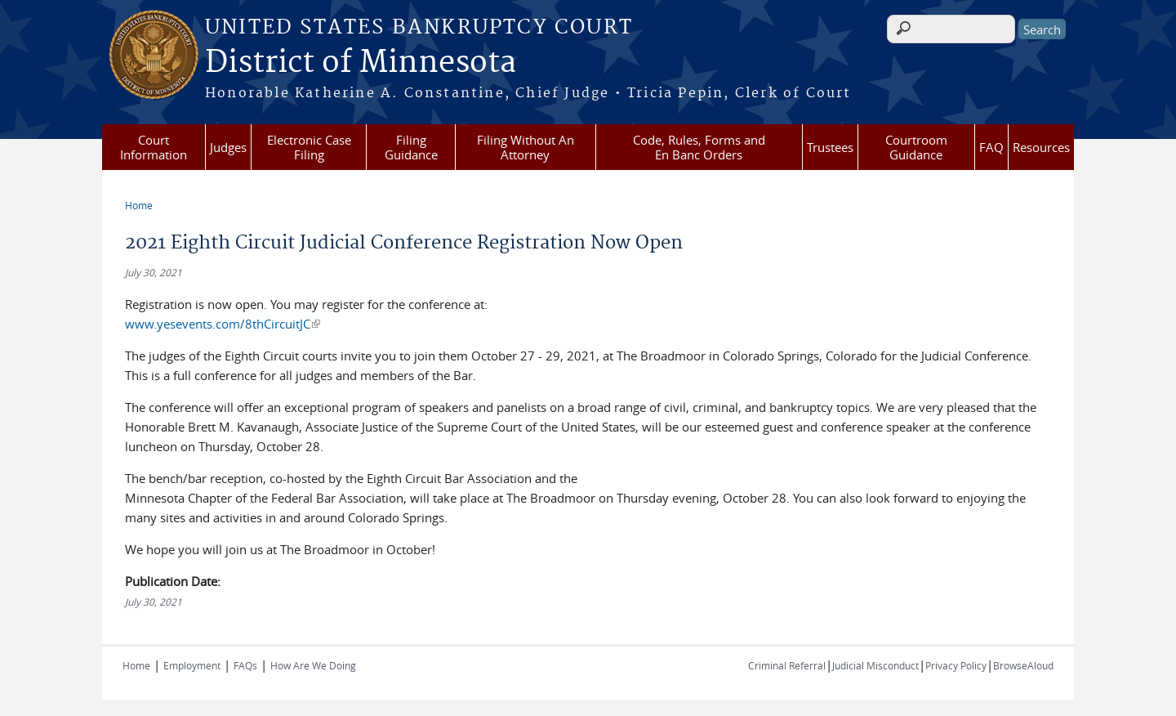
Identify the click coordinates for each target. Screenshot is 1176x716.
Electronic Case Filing (309, 147)
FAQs (245, 665)
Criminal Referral (787, 665)
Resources (1041, 147)
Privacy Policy (956, 665)
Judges (228, 147)
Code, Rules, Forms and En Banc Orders (699, 147)
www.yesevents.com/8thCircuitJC (222, 323)
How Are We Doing (313, 665)
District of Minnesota (360, 63)
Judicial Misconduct (875, 665)
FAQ (991, 147)
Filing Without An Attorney (525, 147)
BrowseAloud (1023, 665)
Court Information (153, 147)
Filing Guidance (411, 147)
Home (139, 205)
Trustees (830, 147)
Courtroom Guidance (916, 147)
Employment (191, 665)
